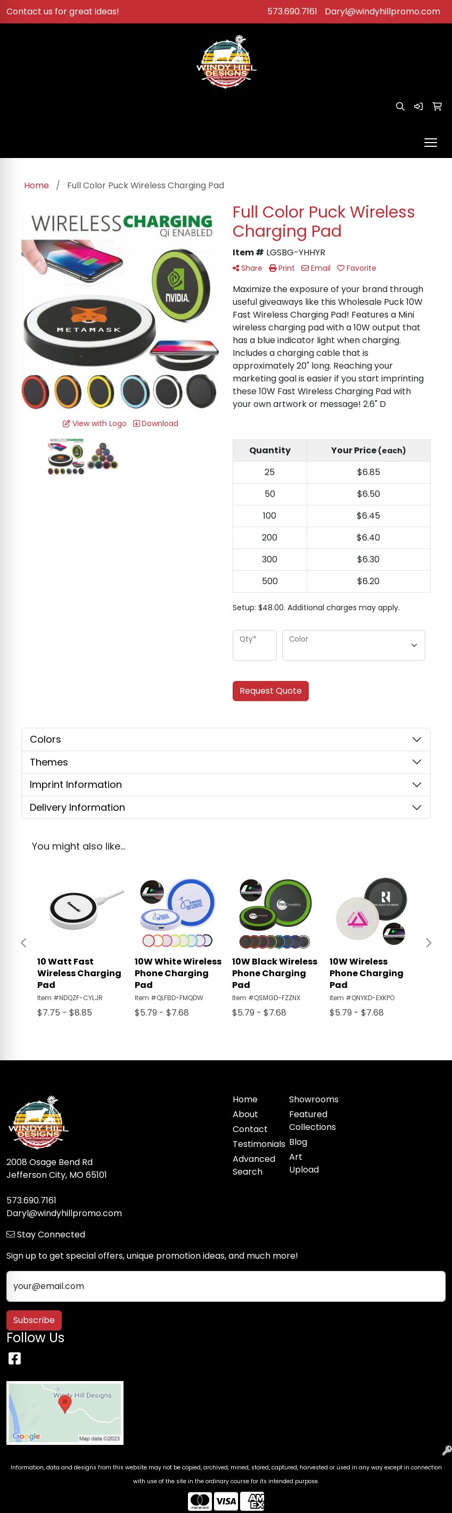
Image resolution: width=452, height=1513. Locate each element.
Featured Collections (311, 1120)
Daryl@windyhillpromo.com (382, 11)
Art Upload (304, 1163)
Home (245, 1099)
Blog (298, 1142)
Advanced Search (254, 1165)
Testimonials (254, 1144)
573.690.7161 (292, 11)
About (245, 1114)
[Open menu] (430, 142)
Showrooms (311, 1099)
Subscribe (34, 1320)
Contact (250, 1129)
